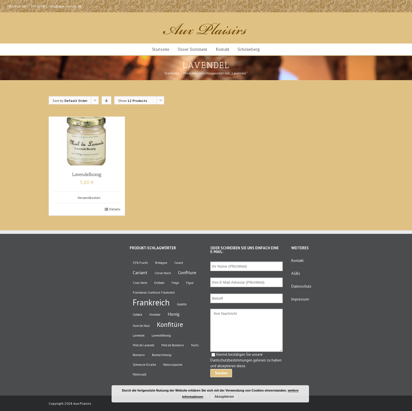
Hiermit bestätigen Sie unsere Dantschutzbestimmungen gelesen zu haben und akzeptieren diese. (246, 360)
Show (132, 100)
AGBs (295, 273)
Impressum (300, 299)
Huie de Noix (141, 326)
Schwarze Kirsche (144, 365)
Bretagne (161, 263)
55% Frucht (140, 263)
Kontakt (222, 49)
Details (114, 209)
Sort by (70, 100)
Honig (173, 314)
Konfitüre (170, 324)
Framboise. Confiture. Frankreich (154, 293)
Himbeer (155, 315)
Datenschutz (301, 286)
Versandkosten (89, 197)
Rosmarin (139, 355)
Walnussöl (139, 374)
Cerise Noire (162, 273)
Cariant (140, 272)
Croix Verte (140, 283)
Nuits (195, 345)
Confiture (187, 272)
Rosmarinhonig (161, 355)
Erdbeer (159, 283)
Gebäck (137, 315)
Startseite (160, 49)
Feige (175, 283)
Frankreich (151, 302)
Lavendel (138, 335)
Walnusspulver (173, 365)
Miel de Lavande (143, 345)
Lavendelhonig (87, 174)
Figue (189, 283)
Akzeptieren (224, 397)
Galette (182, 304)
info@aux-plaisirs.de (65, 6)
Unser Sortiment (192, 49)
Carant (178, 263)
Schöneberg (249, 49)
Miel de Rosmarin (172, 345)
